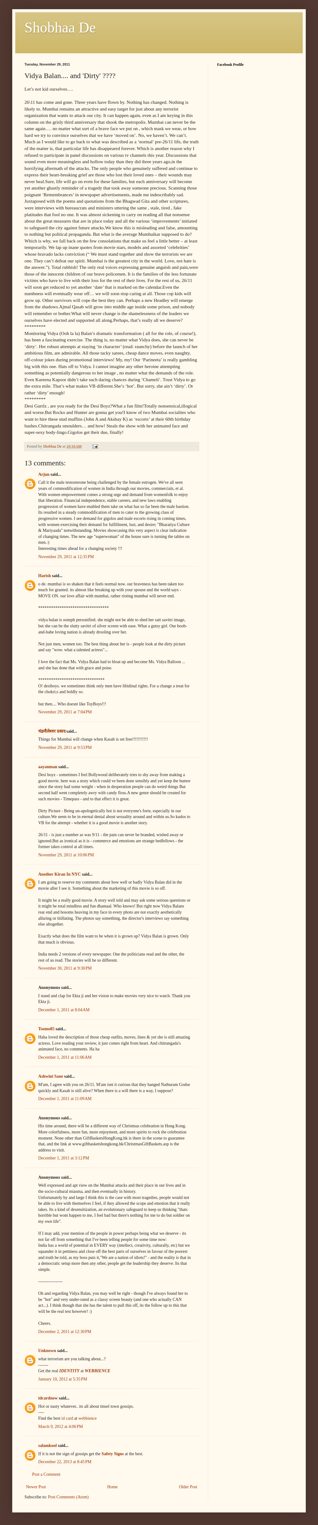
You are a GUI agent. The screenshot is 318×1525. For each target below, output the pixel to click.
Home (112, 1487)
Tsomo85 (46, 1029)
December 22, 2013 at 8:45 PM (64, 1461)
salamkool (47, 1445)
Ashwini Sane (50, 1076)
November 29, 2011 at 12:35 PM (66, 556)
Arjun (44, 474)
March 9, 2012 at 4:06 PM (60, 1426)
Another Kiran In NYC (59, 874)
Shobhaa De (60, 27)
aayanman (47, 766)
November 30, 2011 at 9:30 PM (65, 968)
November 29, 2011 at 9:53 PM (65, 747)
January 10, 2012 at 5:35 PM (62, 1379)
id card (67, 1418)
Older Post (188, 1487)
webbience (87, 1418)
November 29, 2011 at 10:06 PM (66, 855)
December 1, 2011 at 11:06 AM (65, 1057)
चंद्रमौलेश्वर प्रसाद (51, 731)
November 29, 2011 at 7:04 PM (65, 712)
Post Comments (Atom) (68, 1497)
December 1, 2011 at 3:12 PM (63, 1158)
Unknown (47, 1350)
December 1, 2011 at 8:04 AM (64, 1010)
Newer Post (36, 1487)
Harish (44, 575)
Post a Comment (46, 1474)
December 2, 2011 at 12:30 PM (64, 1331)
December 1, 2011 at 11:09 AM (65, 1098)
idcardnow (48, 1398)
